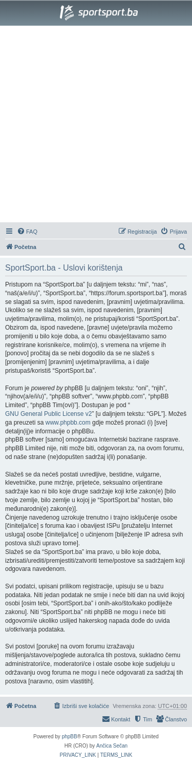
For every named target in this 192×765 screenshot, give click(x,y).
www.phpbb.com (68, 422)
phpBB (69, 736)
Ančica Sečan (111, 746)
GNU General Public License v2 (48, 413)
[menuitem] (27, 231)
